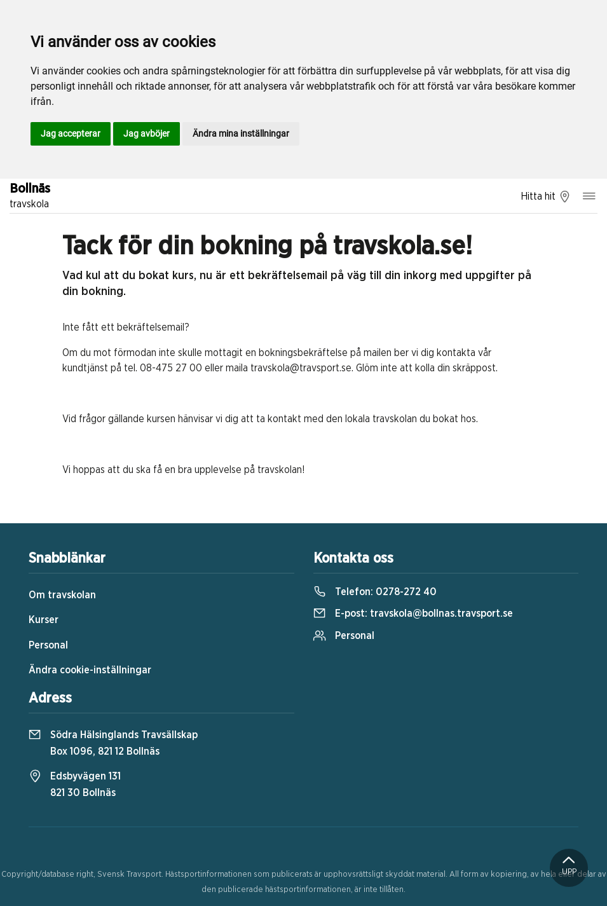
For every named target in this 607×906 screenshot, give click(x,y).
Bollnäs (30, 197)
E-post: (413, 613)
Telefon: (375, 592)
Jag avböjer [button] (146, 133)
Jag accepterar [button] (70, 133)
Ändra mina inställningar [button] (241, 133)
